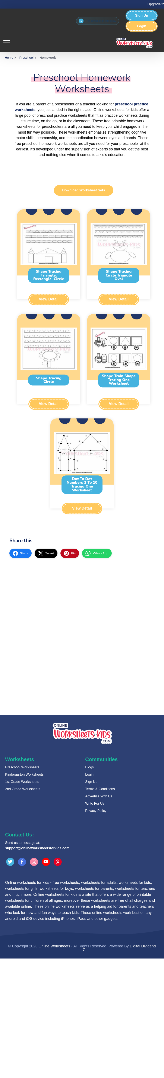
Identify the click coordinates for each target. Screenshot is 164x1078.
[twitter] (46, 553)
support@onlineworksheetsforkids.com (37, 848)
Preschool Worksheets (22, 767)
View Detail (49, 299)
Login (141, 26)
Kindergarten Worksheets (24, 774)
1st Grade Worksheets (22, 782)
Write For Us (94, 803)
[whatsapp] (97, 553)
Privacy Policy (96, 811)
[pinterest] (69, 553)
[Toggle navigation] (6, 42)
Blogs (89, 767)
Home (9, 57)
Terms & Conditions (100, 789)
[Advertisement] (82, 593)
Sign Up (141, 15)
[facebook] (20, 553)
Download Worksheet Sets (83, 190)
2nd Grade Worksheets (22, 789)
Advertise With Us (98, 796)
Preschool (26, 57)
